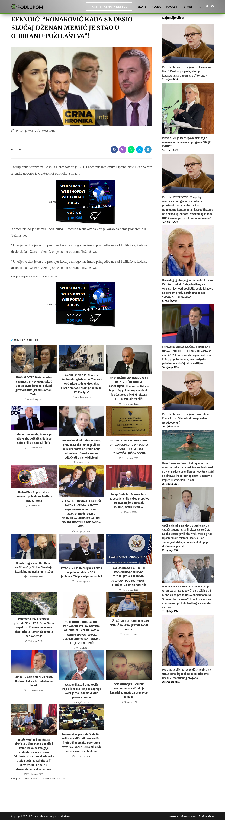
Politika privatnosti (188, 816)
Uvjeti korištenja (206, 816)
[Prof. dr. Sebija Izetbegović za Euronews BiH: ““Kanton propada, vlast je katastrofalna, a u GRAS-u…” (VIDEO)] (188, 43)
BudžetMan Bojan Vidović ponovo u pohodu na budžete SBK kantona (34, 490)
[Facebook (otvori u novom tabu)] (212, 6)
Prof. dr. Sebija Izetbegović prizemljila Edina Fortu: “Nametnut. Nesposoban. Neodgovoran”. (185, 418)
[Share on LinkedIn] (148, 149)
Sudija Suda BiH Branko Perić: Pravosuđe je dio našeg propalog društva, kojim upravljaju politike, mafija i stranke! (129, 497)
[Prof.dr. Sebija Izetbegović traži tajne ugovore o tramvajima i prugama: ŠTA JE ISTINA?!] (188, 108)
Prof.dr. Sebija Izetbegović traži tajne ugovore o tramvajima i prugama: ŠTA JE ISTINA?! (186, 142)
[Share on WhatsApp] (131, 149)
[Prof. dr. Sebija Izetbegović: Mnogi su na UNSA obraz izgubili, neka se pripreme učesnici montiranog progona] (188, 640)
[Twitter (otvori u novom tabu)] (207, 6)
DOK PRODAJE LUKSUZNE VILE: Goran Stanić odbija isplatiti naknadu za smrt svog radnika (129, 675)
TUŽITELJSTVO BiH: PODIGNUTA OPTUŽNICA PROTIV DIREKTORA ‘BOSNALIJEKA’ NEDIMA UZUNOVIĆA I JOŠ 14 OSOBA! (129, 444)
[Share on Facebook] (114, 149)
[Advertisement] (188, 743)
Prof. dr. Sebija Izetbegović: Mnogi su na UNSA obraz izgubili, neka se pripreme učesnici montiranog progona (186, 674)
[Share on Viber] (122, 149)
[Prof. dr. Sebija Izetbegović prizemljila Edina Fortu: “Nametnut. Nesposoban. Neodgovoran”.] (188, 390)
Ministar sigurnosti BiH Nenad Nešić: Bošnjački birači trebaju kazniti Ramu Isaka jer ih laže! (34, 558)
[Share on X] (139, 149)
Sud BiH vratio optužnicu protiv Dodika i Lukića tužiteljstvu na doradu (34, 668)
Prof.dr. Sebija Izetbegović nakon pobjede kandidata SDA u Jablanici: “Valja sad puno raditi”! (81, 562)
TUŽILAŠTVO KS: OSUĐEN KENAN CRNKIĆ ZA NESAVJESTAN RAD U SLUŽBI (128, 614)
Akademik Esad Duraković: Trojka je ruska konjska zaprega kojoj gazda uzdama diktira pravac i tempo (81, 678)
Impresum (173, 816)
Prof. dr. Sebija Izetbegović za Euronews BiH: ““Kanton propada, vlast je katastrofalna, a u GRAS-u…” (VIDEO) (186, 71)
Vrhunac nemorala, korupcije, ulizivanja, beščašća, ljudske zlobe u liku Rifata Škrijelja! (34, 436)
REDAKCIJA (49, 131)
